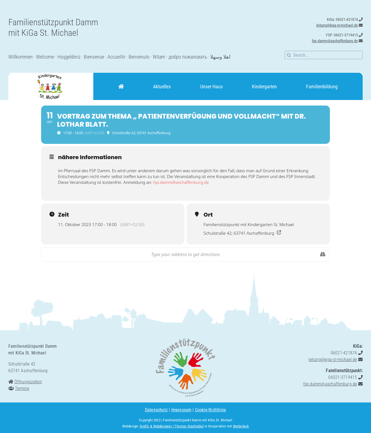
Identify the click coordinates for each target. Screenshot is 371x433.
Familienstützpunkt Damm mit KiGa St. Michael (197, 420)
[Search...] (324, 55)
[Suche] (289, 55)
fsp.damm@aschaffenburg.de (181, 182)
